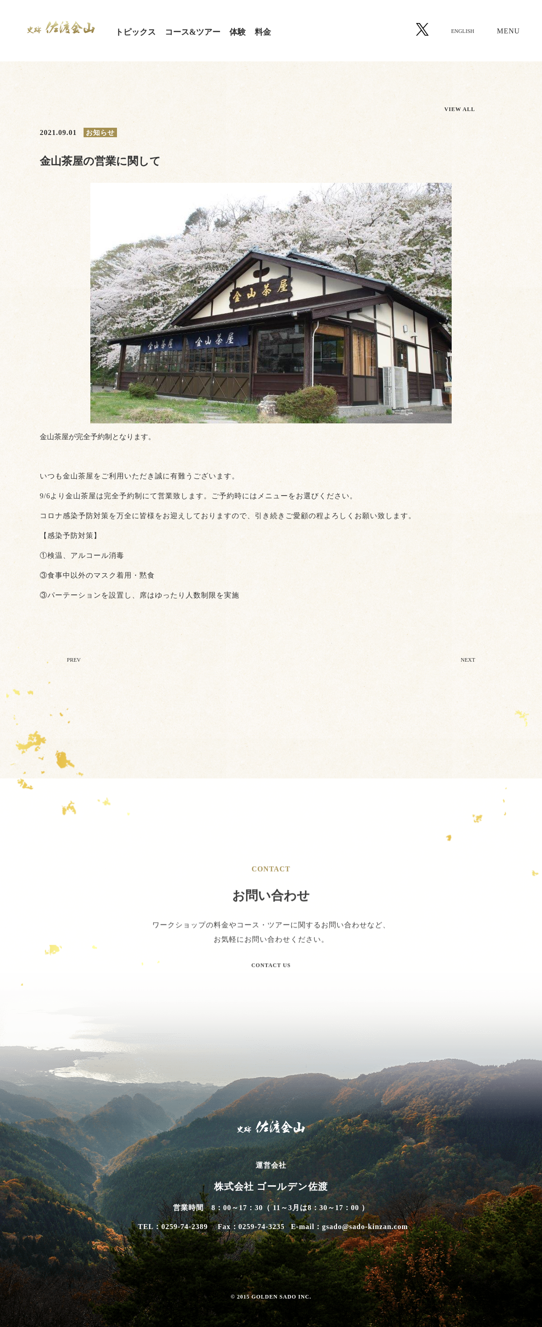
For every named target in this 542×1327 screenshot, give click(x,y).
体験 (237, 32)
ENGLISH (462, 31)
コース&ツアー (192, 32)
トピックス (135, 32)
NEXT (468, 663)
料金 (263, 32)
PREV (74, 663)
